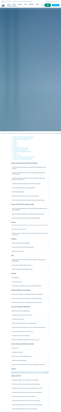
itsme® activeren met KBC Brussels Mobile (22, 151)
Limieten (15, 153)
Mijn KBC (15, 146)
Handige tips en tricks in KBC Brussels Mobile (22, 158)
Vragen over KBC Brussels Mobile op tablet (22, 138)
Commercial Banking (23, 1)
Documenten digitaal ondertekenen (20, 149)
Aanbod (14, 140)
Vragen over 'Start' (17, 155)
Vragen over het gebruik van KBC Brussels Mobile (23, 137)
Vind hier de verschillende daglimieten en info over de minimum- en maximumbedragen (29, 371)
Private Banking (15, 1)
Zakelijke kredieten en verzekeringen (20, 147)
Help (14, 144)
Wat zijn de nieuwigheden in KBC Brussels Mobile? (23, 156)
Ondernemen (9, 1)
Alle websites (29, 1)
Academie (15, 142)
